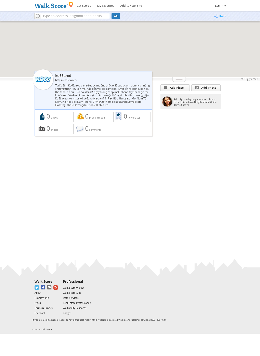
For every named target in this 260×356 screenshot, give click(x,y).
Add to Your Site (131, 6)
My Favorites (105, 6)
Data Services (71, 298)
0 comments (93, 129)
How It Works (42, 298)
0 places (54, 117)
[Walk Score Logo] (54, 5)
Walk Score (43, 282)
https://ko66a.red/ (66, 80)
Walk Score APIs (72, 292)
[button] (37, 16)
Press (38, 303)
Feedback (40, 313)
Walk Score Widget (73, 287)
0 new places (132, 117)
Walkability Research (74, 308)
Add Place (174, 88)
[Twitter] (37, 287)
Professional (73, 282)
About (38, 292)
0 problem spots (93, 117)
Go (116, 16)
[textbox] (75, 16)
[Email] (49, 287)
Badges (67, 313)
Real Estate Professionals (77, 303)
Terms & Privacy (44, 308)
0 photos (54, 129)
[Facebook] (43, 287)
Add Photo (205, 88)
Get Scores (84, 6)
